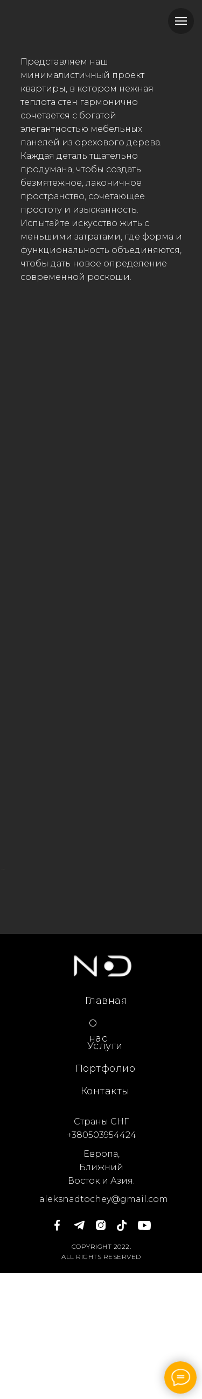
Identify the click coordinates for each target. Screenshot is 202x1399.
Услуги (105, 1172)
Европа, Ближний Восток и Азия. (101, 1293)
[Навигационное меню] (181, 21)
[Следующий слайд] (192, 932)
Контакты (105, 1217)
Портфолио (105, 1194)
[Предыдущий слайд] (10, 932)
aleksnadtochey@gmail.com (103, 1325)
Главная (106, 1127)
